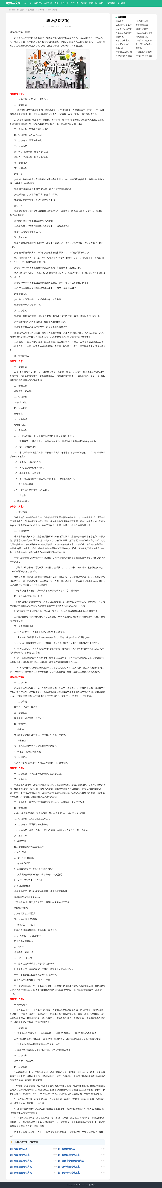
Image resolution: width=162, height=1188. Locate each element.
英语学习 (111, 3)
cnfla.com (85, 1185)
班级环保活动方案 (71, 1172)
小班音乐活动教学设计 (143, 52)
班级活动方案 (20, 1149)
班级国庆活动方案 (71, 1155)
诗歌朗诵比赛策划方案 (123, 52)
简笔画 (84, 3)
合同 (56, 3)
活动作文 (120, 48)
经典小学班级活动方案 (73, 1161)
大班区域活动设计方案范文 (123, 44)
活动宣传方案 (142, 37)
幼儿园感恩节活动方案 (143, 33)
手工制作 (74, 3)
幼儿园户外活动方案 (123, 25)
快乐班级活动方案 (71, 1166)
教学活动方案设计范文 (123, 40)
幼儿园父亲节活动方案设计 (143, 44)
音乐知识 (64, 3)
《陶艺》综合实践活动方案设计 (143, 40)
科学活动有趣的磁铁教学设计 (123, 56)
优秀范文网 (20, 10)
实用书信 (38, 3)
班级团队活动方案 (23, 1161)
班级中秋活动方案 (124, 29)
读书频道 (121, 3)
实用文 (102, 3)
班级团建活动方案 (23, 1166)
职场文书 (93, 3)
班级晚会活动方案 (23, 1172)
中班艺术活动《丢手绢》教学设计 (143, 56)
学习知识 (48, 3)
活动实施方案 (142, 25)
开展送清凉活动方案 (123, 33)
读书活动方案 (142, 21)
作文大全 (28, 3)
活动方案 (41, 10)
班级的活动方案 (22, 1155)
